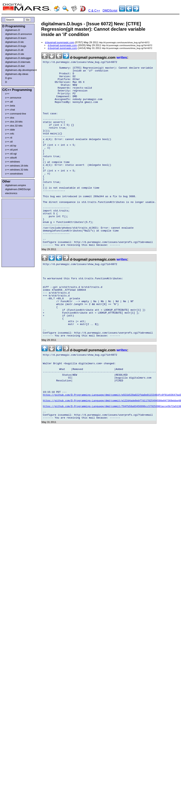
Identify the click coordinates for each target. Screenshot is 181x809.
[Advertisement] (13, 208)
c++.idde (10, 129)
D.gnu (8, 78)
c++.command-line (15, 113)
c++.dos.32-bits (13, 125)
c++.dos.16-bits (13, 121)
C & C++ (94, 10)
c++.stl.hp (10, 145)
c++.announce (13, 97)
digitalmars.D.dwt (15, 66)
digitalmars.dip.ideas (16, 74)
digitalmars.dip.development (18, 70)
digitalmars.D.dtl (14, 50)
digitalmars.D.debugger (18, 58)
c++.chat (10, 109)
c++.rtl (8, 137)
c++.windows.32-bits (16, 169)
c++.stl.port (11, 149)
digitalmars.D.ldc (14, 42)
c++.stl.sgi (11, 153)
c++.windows (12, 161)
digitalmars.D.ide (14, 54)
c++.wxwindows (14, 173)
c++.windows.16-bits (16, 165)
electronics (11, 193)
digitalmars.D (12, 30)
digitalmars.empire (15, 185)
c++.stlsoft (11, 157)
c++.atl (9, 101)
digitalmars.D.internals (17, 62)
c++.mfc (9, 133)
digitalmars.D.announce (18, 34)
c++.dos (9, 117)
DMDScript (110, 10)
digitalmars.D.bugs (15, 46)
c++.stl (9, 141)
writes (122, 57)
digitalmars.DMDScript (17, 189)
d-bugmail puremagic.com (59, 42)
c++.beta (10, 105)
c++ (7, 93)
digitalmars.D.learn (15, 38)
